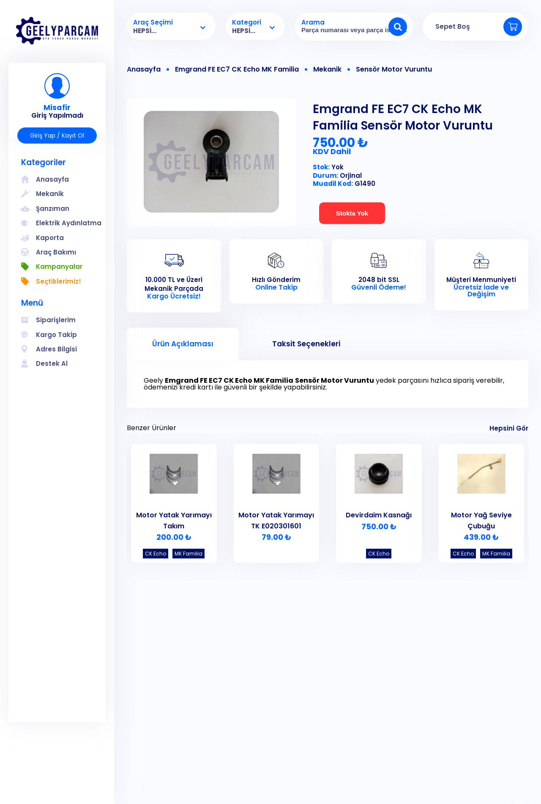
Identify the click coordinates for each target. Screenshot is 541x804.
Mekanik (327, 69)
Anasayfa (144, 69)
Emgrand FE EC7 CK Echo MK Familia (237, 69)
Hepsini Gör (508, 428)
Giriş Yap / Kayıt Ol (57, 135)
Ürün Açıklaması (182, 344)
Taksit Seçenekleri (306, 344)
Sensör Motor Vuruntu (394, 69)
